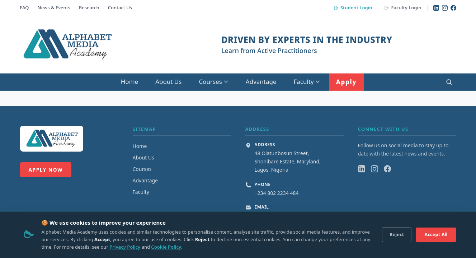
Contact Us (120, 7)
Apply (346, 82)
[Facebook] (453, 8)
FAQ (24, 7)
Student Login (352, 7)
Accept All (435, 234)
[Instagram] (445, 8)
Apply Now (46, 169)
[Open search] (449, 82)
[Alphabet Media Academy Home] (67, 45)
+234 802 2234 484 (277, 193)
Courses (213, 81)
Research (89, 7)
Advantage (261, 81)
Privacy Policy (124, 247)
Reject (397, 234)
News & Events (54, 7)
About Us (168, 81)
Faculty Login (402, 7)
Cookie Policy (166, 247)
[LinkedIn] (436, 8)
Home (129, 81)
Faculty (307, 81)
